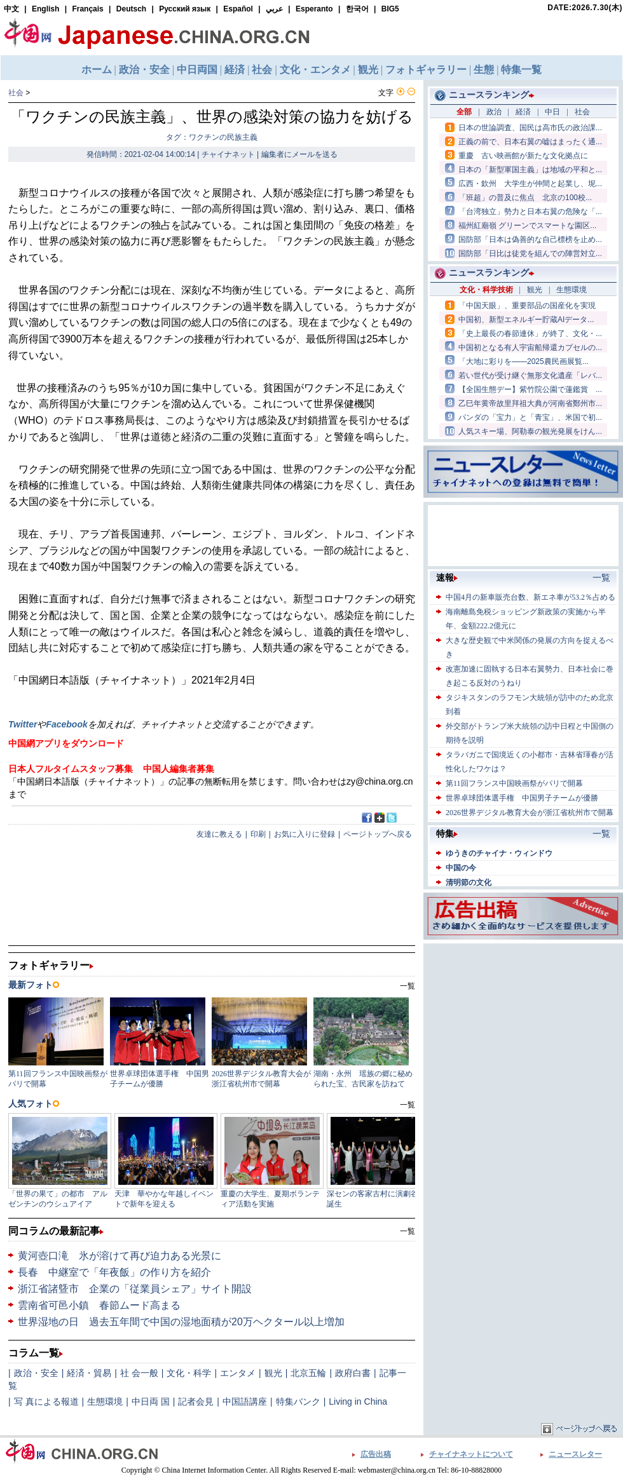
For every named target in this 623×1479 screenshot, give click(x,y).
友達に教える (219, 834)
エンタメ (238, 1373)
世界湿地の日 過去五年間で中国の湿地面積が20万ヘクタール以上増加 (181, 1321)
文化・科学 (189, 1373)
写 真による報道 (46, 1401)
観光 (273, 1373)
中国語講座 (244, 1401)
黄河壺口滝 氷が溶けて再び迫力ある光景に (119, 1255)
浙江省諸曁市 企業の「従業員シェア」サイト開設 (135, 1288)
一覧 (407, 1231)
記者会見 (196, 1401)
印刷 (258, 834)
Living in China (358, 1401)
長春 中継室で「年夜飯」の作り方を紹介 (114, 1272)
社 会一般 (139, 1373)
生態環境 (105, 1401)
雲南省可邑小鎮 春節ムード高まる (99, 1305)
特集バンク (298, 1401)
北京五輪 (308, 1373)
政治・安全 (36, 1373)
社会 (16, 92)
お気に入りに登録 (304, 834)
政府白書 (353, 1373)
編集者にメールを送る (299, 154)
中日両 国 (151, 1401)
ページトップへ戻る (377, 834)
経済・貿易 (89, 1373)
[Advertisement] (523, 1026)
